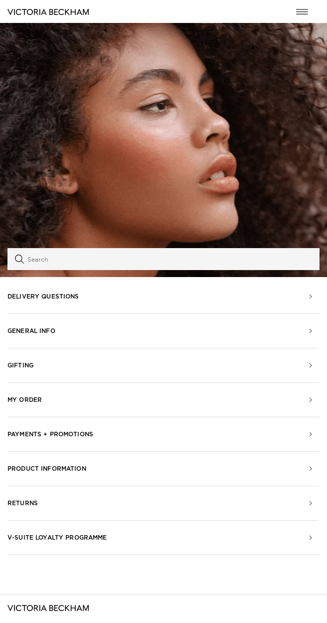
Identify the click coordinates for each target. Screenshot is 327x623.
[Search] (163, 259)
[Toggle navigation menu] (302, 11)
